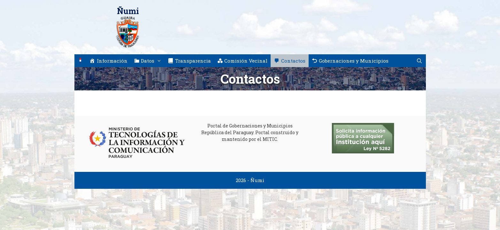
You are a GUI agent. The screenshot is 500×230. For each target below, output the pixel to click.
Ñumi (128, 11)
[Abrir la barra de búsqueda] (419, 60)
